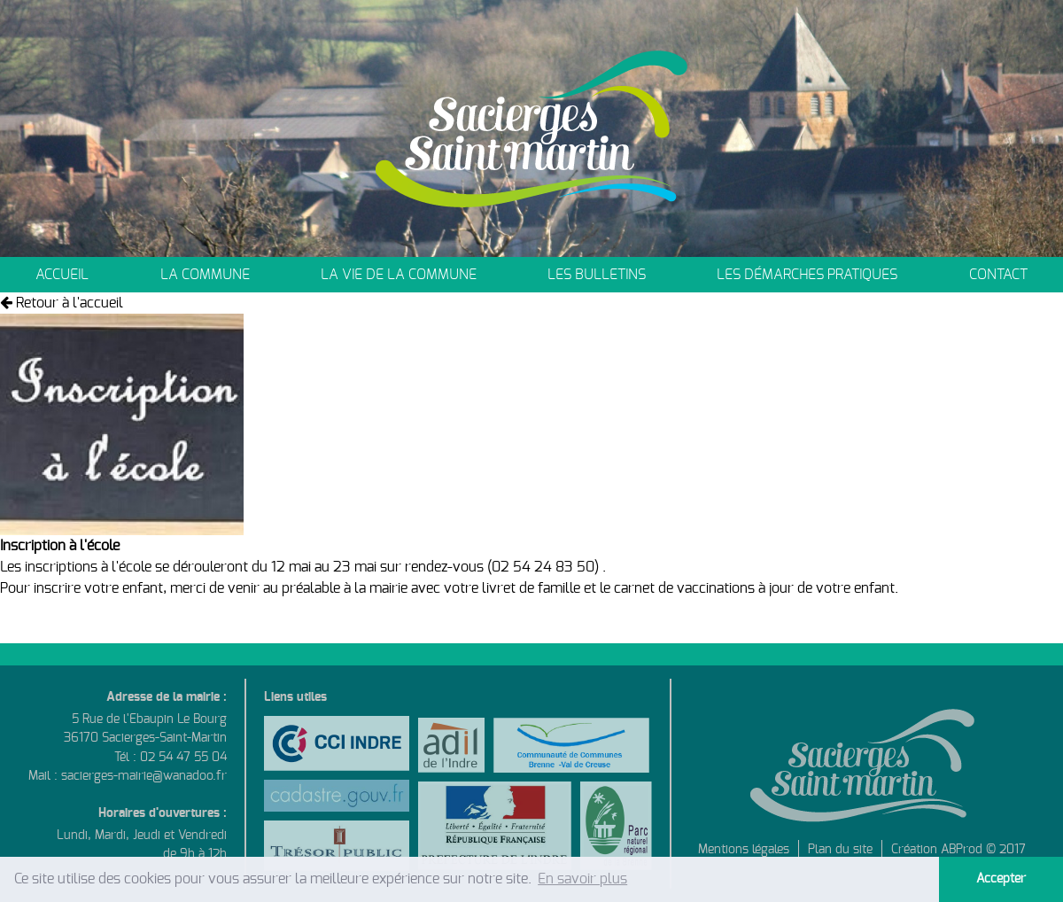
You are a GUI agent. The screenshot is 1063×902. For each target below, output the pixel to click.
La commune (205, 275)
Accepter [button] (1001, 878)
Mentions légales (743, 849)
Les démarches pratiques (807, 275)
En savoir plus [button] (582, 879)
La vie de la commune (399, 275)
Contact (998, 275)
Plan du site (840, 849)
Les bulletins (596, 275)
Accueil (62, 275)
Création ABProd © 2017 (958, 849)
